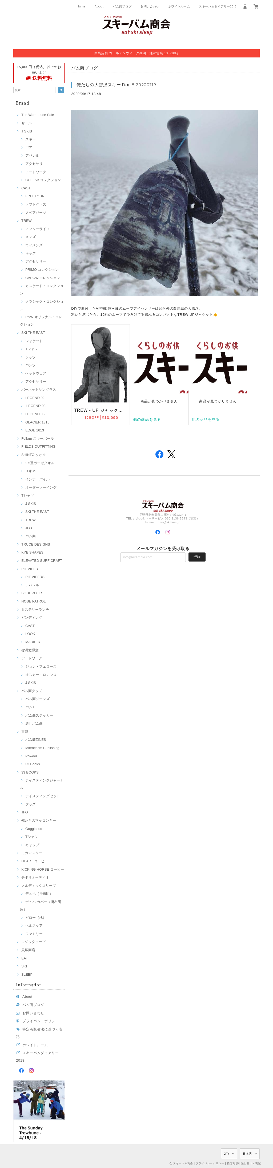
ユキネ (30, 471)
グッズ (30, 804)
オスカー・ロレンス (41, 675)
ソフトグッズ (35, 204)
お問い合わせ (149, 6)
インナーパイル (37, 479)
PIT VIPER (29, 569)
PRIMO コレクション (42, 270)
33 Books (32, 764)
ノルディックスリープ (38, 886)
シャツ (30, 357)
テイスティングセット (42, 796)
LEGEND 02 (35, 398)
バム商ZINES (35, 740)
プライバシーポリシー (40, 1021)
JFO (28, 528)
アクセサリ (34, 164)
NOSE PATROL (33, 601)
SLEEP (27, 974)
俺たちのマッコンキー (38, 820)
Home (81, 6)
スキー (30, 139)
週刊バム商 (34, 723)
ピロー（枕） (35, 918)
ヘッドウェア (35, 373)
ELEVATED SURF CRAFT (41, 561)
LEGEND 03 (35, 406)
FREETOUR (35, 196)
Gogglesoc (33, 829)
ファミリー (34, 934)
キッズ (30, 253)
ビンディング (31, 618)
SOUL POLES (32, 593)
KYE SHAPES (32, 552)
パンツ (30, 365)
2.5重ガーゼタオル (39, 463)
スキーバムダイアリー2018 (217, 6)
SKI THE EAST (33, 333)
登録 (197, 557)
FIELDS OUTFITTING (38, 446)
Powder (31, 756)
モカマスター (31, 853)
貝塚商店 (28, 950)
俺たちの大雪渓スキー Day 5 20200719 (116, 84)
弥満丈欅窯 (30, 650)
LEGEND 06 (35, 414)
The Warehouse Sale (37, 115)
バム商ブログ (122, 6)
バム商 (30, 536)
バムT (29, 707)
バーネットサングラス (38, 390)
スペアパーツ (35, 213)
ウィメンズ (34, 245)
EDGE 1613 (34, 430)
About (99, 6)
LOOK (30, 634)
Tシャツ (31, 349)
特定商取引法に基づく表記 (244, 1163)
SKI (24, 966)
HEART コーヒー (34, 861)
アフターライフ (37, 229)
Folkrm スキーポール (37, 438)
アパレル (32, 155)
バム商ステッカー (39, 715)
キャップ (32, 845)
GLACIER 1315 (37, 422)
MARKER (32, 642)
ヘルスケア (34, 926)
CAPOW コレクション (42, 278)
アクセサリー (35, 261)
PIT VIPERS (35, 577)
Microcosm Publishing (42, 748)
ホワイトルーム (179, 6)
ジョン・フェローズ (41, 666)
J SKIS (26, 131)
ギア (28, 147)
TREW (26, 221)
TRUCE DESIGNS (35, 544)
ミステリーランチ (35, 610)
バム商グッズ (31, 691)
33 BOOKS (30, 772)
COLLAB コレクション (43, 180)
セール (26, 123)
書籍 (24, 732)
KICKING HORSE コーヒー (42, 869)
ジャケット (34, 341)
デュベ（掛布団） (39, 894)
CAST (26, 188)
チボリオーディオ (35, 877)
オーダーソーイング (41, 487)
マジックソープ (33, 942)
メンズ (30, 237)
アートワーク (35, 172)
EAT (24, 958)
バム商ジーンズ (37, 699)
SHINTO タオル (33, 455)
